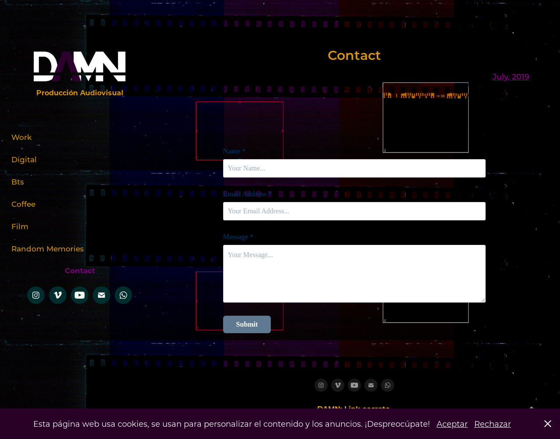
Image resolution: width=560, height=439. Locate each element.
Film (19, 226)
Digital (24, 159)
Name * (234, 151)
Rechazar (492, 423)
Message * (238, 236)
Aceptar (452, 423)
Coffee (23, 204)
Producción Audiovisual (79, 92)
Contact (80, 270)
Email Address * (247, 194)
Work (21, 137)
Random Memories (47, 248)
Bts (17, 181)
